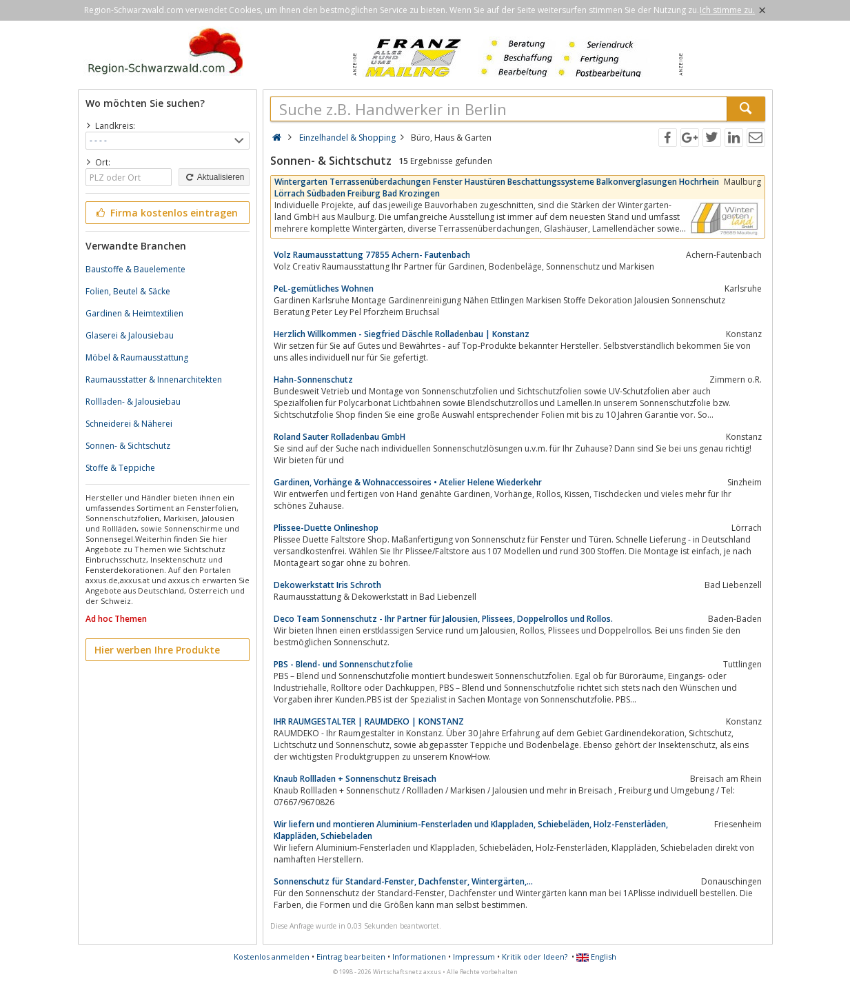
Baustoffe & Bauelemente (135, 269)
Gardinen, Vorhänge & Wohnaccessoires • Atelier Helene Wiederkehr (408, 482)
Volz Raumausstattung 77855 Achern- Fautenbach (372, 255)
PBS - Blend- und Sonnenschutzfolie (343, 664)
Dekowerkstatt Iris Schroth (327, 585)
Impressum (474, 956)
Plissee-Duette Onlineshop (326, 528)
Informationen (419, 956)
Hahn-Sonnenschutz (313, 379)
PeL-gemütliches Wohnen (324, 288)
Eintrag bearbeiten (350, 956)
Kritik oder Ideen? (534, 956)
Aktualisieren (213, 177)
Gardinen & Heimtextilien (134, 313)
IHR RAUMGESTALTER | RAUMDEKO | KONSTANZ (369, 721)
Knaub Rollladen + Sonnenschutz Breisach (355, 779)
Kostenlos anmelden (272, 956)
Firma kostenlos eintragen (166, 212)
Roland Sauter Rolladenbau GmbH (339, 437)
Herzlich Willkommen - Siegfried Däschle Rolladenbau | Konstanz (401, 334)
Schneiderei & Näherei (128, 423)
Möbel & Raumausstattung (136, 357)
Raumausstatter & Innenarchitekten (153, 379)
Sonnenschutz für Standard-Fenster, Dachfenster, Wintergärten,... (403, 881)
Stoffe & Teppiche (120, 468)
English (596, 956)
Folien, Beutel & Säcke (127, 291)
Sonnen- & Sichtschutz (127, 446)
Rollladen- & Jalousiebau (133, 401)
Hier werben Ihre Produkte (157, 649)
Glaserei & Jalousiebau (129, 335)
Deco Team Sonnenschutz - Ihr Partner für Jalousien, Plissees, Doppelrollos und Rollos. (443, 619)
